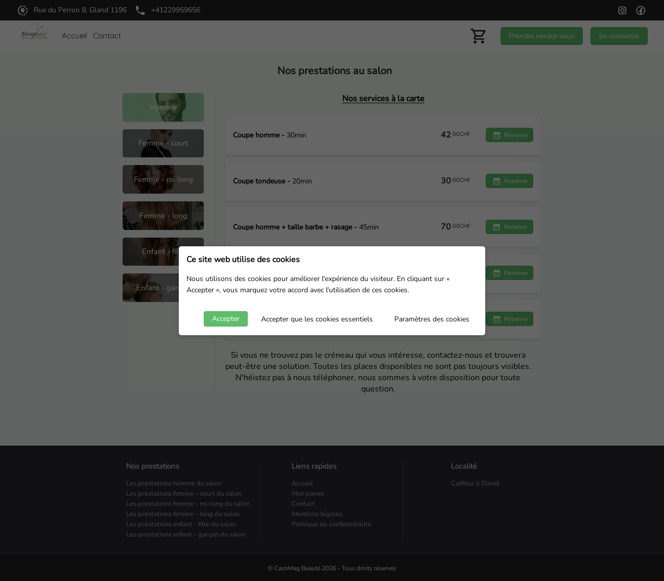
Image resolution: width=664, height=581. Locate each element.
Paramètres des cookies (431, 319)
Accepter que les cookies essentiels (317, 319)
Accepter (226, 318)
